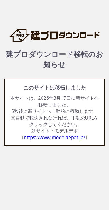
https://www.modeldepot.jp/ (54, 137)
